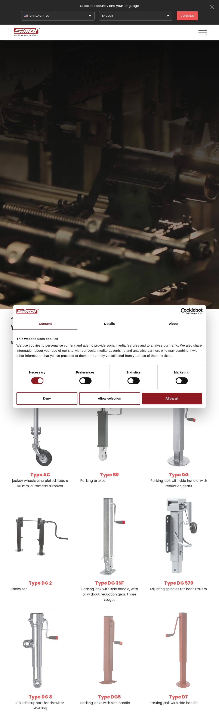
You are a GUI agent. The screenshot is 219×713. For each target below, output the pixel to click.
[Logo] (61, 32)
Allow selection (109, 398)
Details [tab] (109, 323)
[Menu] (202, 32)
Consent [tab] (45, 323)
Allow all (172, 398)
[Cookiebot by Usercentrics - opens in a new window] (184, 311)
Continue (187, 16)
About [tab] (173, 323)
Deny (47, 398)
